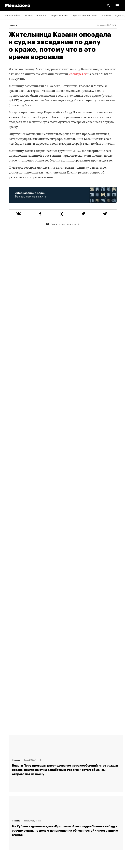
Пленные (106, 15)
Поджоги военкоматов (84, 15)
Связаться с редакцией (62, 224)
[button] (117, 5)
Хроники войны (12, 15)
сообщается (78, 74)
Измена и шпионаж (35, 15)
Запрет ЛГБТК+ (58, 15)
